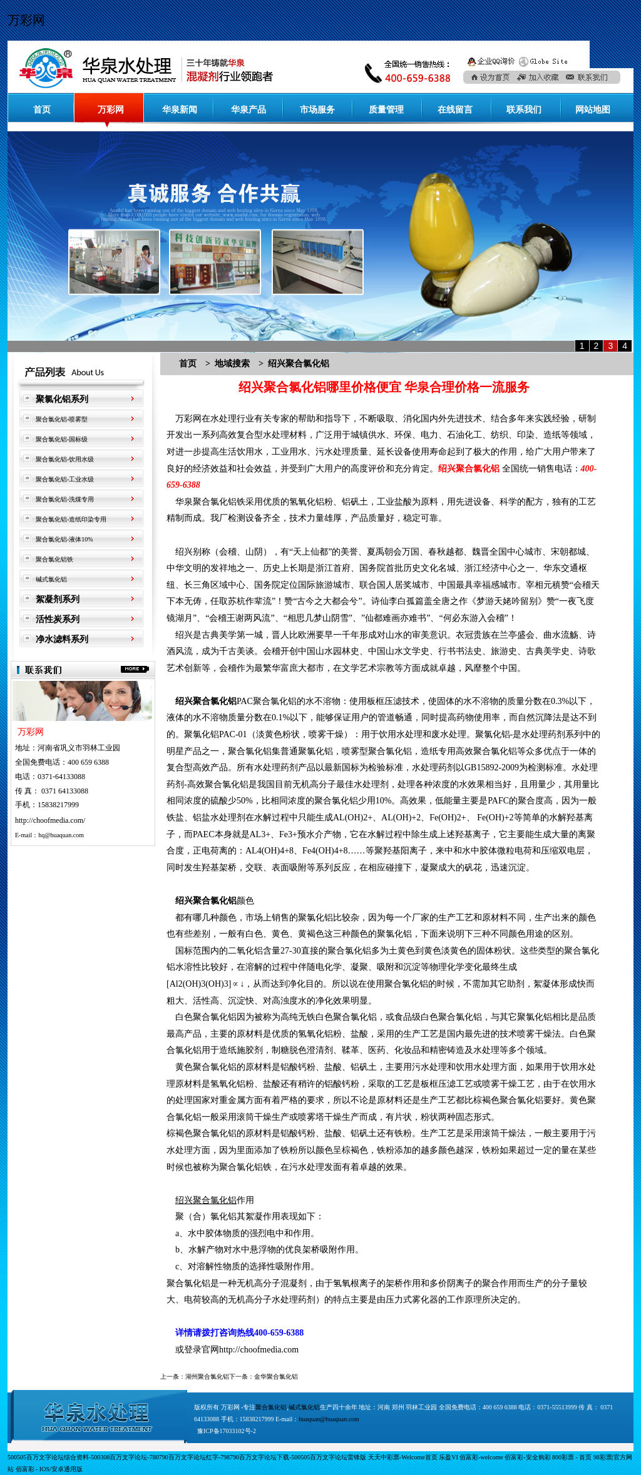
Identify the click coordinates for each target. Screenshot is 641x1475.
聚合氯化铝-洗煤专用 (65, 499)
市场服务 (317, 109)
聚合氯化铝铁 (54, 559)
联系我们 (523, 109)
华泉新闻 (179, 109)
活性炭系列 (57, 619)
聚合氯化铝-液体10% (64, 539)
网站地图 (592, 109)
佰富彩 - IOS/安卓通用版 (49, 1469)
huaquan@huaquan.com (329, 1419)
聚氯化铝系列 (62, 399)
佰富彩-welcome (481, 1457)
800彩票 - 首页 (572, 1457)
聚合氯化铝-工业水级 (65, 479)
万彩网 (26, 20)
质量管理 (386, 109)
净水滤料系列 (62, 639)
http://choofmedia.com (259, 1349)
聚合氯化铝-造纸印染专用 (71, 519)
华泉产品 (248, 109)
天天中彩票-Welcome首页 (403, 1457)
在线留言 (455, 109)
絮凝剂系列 (57, 599)
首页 (42, 109)
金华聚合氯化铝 (276, 1376)
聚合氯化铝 (271, 1407)
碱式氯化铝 (51, 579)
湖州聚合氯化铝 (207, 1376)
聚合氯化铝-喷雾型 (62, 419)
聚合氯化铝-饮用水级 (65, 459)
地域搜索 (232, 363)
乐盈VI (448, 1457)
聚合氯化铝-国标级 (62, 439)
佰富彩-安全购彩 (527, 1457)
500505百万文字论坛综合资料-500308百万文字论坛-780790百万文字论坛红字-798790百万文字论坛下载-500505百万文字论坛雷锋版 (187, 1457)
